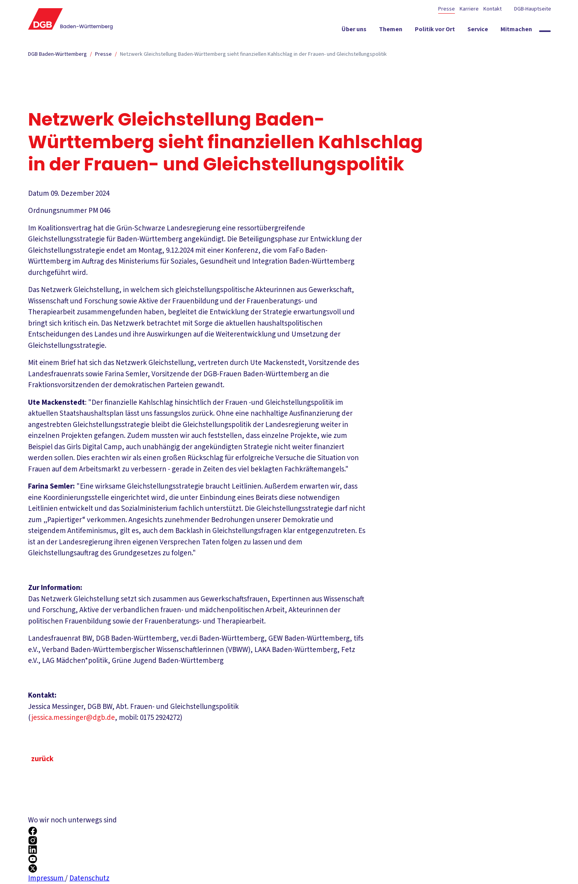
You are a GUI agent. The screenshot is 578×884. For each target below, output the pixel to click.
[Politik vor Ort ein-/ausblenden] (435, 31)
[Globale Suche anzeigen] (545, 31)
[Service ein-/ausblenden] (477, 31)
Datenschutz (89, 878)
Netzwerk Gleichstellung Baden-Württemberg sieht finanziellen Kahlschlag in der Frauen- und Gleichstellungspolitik (253, 54)
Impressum (46, 878)
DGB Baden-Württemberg (57, 54)
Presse (446, 9)
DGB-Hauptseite (532, 9)
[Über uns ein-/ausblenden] (354, 31)
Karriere (469, 9)
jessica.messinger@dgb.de (73, 717)
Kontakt (492, 9)
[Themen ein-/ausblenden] (391, 31)
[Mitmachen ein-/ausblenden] (516, 31)
